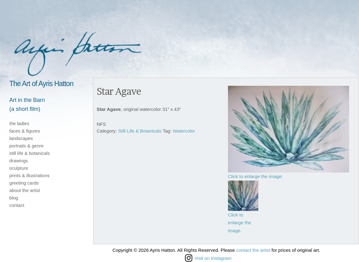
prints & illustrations (29, 175)
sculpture (18, 168)
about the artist (24, 190)
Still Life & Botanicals (139, 130)
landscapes (21, 138)
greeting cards (24, 183)
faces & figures (24, 130)
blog (13, 197)
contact (16, 205)
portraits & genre (26, 145)
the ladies (19, 123)
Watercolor (184, 130)
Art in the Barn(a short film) (27, 104)
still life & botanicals (29, 153)
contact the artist (253, 250)
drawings (18, 160)
